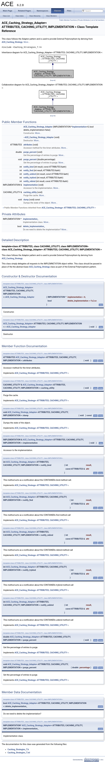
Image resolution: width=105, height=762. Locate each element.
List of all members (97, 20)
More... (26, 42)
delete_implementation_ (34, 226)
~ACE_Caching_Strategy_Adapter (38, 137)
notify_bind (28, 167)
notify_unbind (29, 174)
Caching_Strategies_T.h (18, 749)
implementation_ (30, 219)
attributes (27, 145)
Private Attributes (84, 20)
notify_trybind (29, 177)
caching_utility (30, 192)
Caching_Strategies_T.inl (19, 752)
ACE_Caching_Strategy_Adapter (37, 127)
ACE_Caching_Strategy (12, 42)
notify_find (28, 170)
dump (26, 199)
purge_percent (30, 152)
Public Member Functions (68, 20)
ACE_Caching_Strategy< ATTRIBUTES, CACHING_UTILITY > (69, 208)
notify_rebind (29, 181)
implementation (79, 127)
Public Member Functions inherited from (49, 208)
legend (53, 80)
